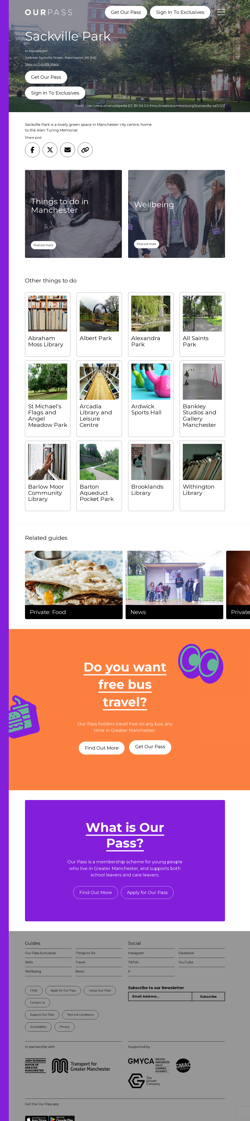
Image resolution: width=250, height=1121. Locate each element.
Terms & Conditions (80, 1016)
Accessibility (38, 1028)
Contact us (37, 1004)
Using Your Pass (100, 992)
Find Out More (101, 748)
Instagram (136, 955)
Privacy (65, 1028)
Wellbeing (33, 973)
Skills (29, 964)
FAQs (34, 992)
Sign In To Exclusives (180, 12)
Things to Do (85, 955)
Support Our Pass (42, 1016)
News (79, 973)
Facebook (186, 955)
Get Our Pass (126, 12)
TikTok (133, 964)
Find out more (44, 245)
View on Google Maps (42, 64)
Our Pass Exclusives (40, 955)
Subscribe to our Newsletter (156, 989)
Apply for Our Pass (148, 894)
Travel (80, 964)
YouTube (186, 964)
